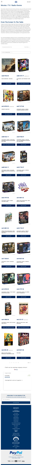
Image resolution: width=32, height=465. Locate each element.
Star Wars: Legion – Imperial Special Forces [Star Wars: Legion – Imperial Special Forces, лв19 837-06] (23, 262)
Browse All (16, 416)
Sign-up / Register (16, 446)
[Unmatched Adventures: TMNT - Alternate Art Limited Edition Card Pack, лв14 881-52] (8, 217)
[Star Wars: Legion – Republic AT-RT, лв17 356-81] (8, 248)
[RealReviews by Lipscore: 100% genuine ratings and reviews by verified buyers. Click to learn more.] (16, 369)
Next (29, 362)
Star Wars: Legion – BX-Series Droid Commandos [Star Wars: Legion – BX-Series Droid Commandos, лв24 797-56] (23, 292)
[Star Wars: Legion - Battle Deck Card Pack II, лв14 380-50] (8, 309)
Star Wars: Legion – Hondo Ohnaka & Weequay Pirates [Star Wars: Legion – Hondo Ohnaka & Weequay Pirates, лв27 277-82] (22, 109)
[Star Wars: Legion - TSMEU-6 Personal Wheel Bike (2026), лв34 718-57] (23, 217)
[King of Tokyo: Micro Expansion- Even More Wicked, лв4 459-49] (8, 339)
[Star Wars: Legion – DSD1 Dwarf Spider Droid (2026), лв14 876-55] (8, 278)
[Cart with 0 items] (28, 2)
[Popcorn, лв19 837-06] (23, 339)
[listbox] (9, 52)
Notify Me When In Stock (23, 83)
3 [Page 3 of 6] (13, 362)
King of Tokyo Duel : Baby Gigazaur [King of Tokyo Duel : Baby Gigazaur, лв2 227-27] (22, 323)
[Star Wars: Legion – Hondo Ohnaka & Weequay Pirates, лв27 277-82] (23, 96)
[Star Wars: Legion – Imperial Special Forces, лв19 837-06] (23, 248)
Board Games (16, 417)
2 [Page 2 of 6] (11, 362)
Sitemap (16, 410)
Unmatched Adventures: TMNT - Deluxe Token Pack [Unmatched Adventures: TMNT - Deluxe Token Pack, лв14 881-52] (23, 201)
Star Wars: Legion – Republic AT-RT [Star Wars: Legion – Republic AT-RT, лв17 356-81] (8, 262)
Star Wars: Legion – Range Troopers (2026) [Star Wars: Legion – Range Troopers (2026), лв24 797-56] (7, 201)
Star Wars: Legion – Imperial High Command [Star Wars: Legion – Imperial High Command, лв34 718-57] (23, 170)
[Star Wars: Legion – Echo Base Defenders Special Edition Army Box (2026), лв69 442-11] (8, 126)
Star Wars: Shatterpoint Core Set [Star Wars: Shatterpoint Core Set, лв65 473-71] (23, 79)
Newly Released (16, 414)
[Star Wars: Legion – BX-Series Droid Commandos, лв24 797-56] (23, 278)
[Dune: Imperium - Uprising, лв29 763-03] (8, 65)
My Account (16, 445)
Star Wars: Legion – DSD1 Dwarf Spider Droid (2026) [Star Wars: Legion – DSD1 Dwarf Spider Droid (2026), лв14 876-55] (8, 292)
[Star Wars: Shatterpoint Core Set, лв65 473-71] (23, 65)
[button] (16, 47)
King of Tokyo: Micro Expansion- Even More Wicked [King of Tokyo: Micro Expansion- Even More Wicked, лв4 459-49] (8, 353)
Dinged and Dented (16, 428)
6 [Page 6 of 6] (18, 362)
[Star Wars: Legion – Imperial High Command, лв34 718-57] (23, 157)
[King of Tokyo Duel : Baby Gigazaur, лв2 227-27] (23, 309)
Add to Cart (8, 83)
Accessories (16, 421)
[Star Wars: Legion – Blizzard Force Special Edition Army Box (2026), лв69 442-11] (8, 157)
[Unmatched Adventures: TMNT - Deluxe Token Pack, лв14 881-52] (23, 187)
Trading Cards (16, 418)
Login (16, 447)
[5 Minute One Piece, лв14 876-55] (8, 96)
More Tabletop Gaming (16, 423)
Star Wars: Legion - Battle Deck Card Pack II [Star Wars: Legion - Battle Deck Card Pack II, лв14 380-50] (8, 323)
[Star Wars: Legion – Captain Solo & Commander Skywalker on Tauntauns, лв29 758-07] (23, 126)
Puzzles (16, 427)
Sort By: (3, 52)
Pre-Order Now (8, 114)
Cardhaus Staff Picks (16, 424)
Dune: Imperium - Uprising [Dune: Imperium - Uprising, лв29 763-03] (7, 78)
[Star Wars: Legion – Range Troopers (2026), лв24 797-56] (8, 187)
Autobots (14, 29)
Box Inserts (16, 425)
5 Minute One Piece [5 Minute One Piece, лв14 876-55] (5, 109)
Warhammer (16, 420)
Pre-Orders (16, 413)
